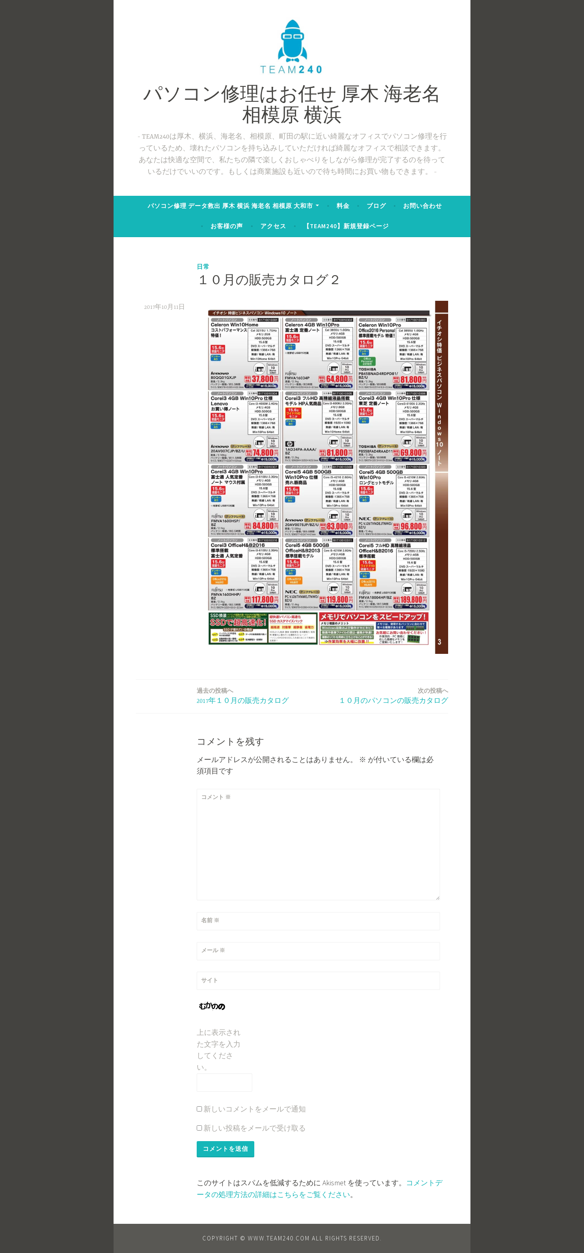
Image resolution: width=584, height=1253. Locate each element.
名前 (210, 920)
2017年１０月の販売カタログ (243, 695)
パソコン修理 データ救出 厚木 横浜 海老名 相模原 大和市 (230, 206)
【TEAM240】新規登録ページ (346, 226)
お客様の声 (226, 226)
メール (213, 950)
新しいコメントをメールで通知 (255, 1109)
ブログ (376, 206)
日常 (203, 266)
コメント (216, 797)
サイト (209, 980)
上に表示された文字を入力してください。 (218, 1050)
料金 (343, 206)
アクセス (273, 226)
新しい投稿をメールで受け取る (255, 1128)
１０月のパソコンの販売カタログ (393, 695)
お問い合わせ (422, 206)
